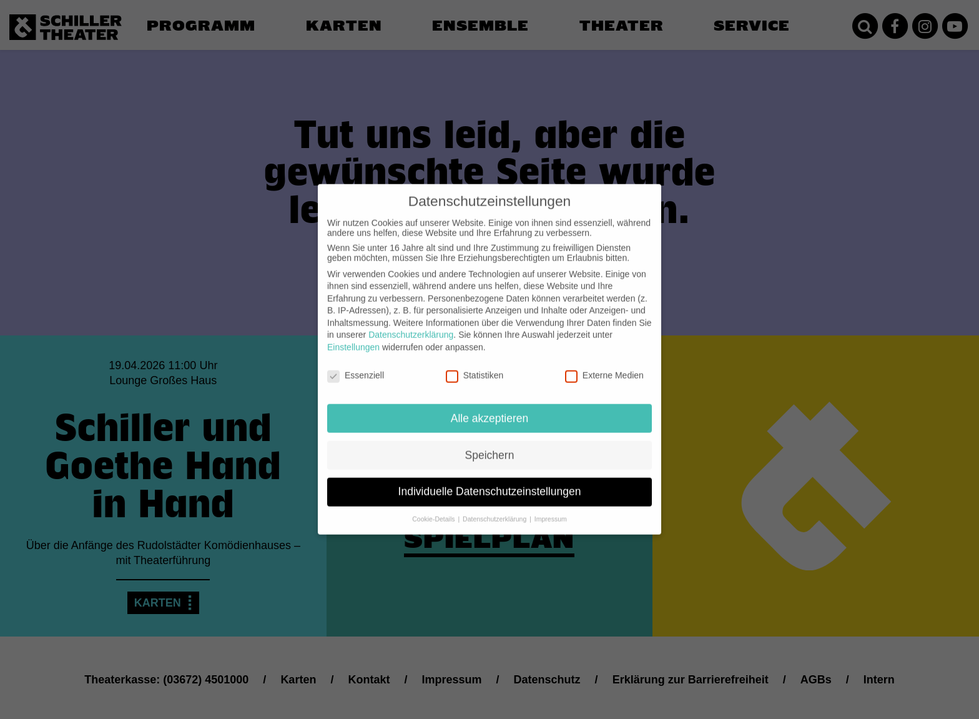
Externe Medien (604, 367)
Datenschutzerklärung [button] (495, 511)
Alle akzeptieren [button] (490, 410)
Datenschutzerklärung (410, 327)
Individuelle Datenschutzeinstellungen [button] (489, 483)
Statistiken (475, 367)
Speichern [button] (489, 446)
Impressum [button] (550, 511)
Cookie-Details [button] (434, 511)
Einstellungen (353, 339)
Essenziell (355, 367)
